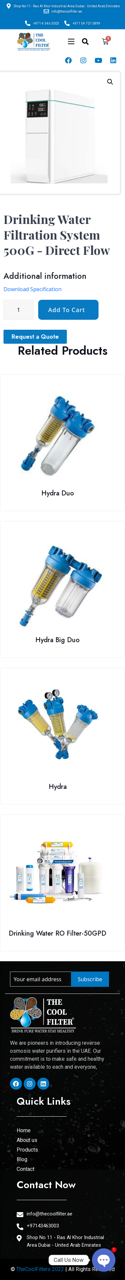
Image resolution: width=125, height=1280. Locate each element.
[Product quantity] (65, 310)
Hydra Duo (57, 493)
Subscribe (90, 979)
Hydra (58, 787)
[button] (71, 41)
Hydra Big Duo (57, 640)
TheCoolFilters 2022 (40, 1269)
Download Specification (79, 289)
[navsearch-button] (85, 41)
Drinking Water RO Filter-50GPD (57, 933)
